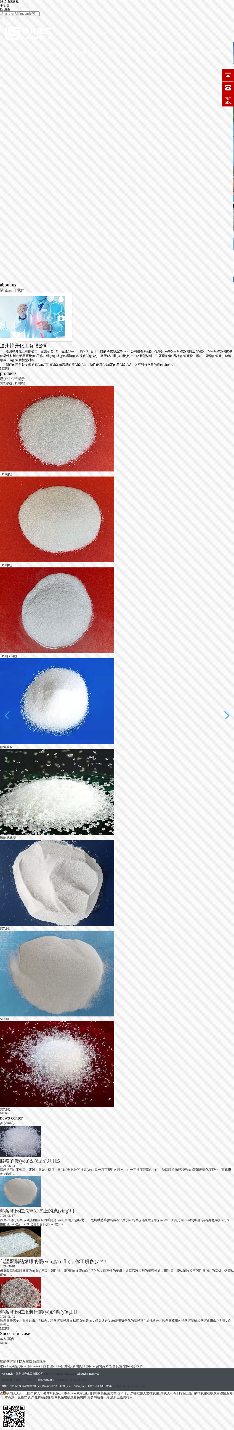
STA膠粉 (6, 383)
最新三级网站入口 (123, 1397)
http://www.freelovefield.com (60, 1373)
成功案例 (7, 1339)
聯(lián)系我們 (215, 52)
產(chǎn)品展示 (12, 379)
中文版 (5, 5)
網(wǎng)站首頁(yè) (16, 52)
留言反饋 (183, 52)
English (5, 9)
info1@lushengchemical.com (128, 1386)
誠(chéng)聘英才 (149, 52)
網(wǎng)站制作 (11, 1379)
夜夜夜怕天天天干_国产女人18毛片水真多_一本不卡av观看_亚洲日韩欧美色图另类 (58, 1393)
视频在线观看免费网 (72, 1397)
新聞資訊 (116, 52)
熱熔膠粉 (39, 1361)
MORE (4, 368)
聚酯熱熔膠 (8, 1361)
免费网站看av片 (98, 1397)
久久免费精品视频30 (42, 1397)
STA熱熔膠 (25, 1361)
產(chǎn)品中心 (83, 52)
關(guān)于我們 (50, 52)
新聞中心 (7, 1123)
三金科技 (29, 1379)
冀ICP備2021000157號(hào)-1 (72, 1379)
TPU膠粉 (19, 383)
